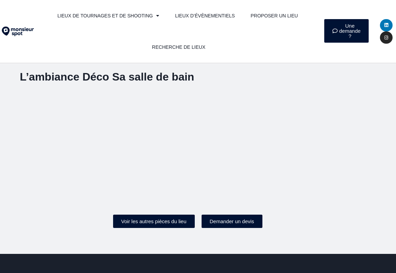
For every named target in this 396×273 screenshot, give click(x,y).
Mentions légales (160, 261)
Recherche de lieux (178, 47)
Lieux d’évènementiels (205, 15)
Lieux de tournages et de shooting (108, 15)
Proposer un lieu (274, 15)
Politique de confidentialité (224, 261)
